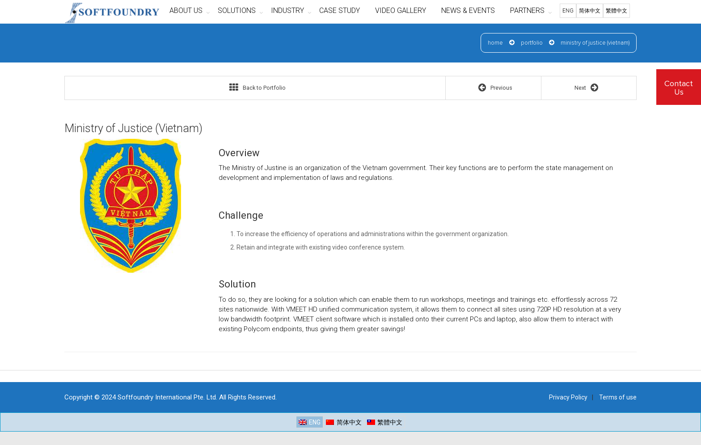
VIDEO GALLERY (400, 10)
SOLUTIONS (237, 10)
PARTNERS (527, 10)
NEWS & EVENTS (468, 10)
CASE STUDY (339, 10)
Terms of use (618, 397)
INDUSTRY (287, 10)
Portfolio (532, 43)
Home (495, 43)
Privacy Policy (568, 397)
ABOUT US (186, 10)
